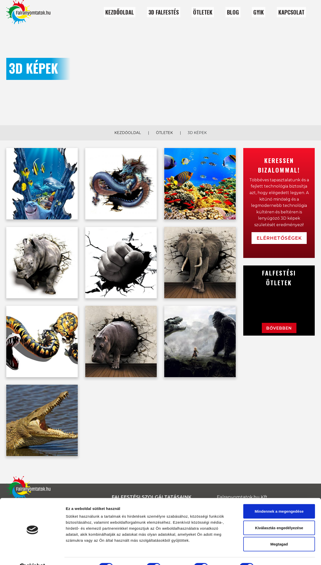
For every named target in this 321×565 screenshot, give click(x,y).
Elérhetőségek (279, 238)
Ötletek (164, 132)
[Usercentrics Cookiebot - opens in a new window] (32, 555)
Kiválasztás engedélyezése (279, 516)
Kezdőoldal (119, 12)
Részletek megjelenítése (285, 555)
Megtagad (279, 532)
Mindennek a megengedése (279, 499)
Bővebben (279, 328)
